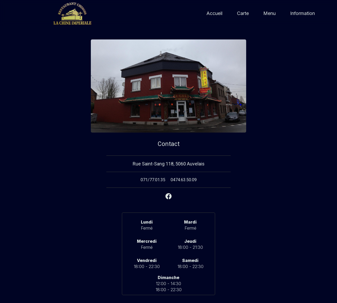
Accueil (214, 13)
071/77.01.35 (153, 179)
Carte (243, 13)
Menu (269, 13)
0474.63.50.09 (184, 179)
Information (302, 13)
